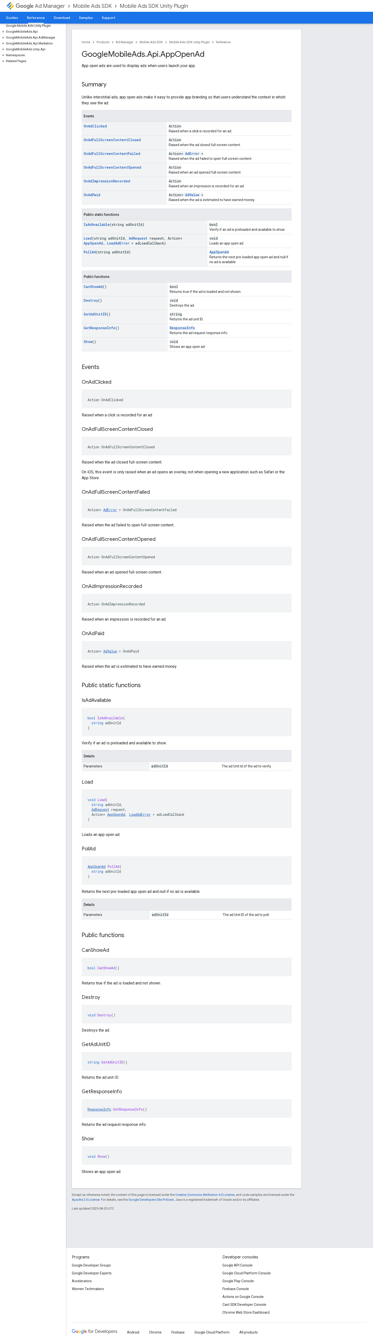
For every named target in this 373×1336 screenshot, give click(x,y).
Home (86, 42)
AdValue (192, 194)
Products (103, 42)
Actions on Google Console (243, 1297)
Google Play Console (238, 1281)
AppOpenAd (93, 243)
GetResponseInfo (99, 328)
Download (62, 17)
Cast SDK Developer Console (244, 1305)
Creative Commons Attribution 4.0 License (204, 1195)
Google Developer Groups (91, 1265)
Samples (86, 17)
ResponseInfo (182, 328)
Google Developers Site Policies (151, 1199)
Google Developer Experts (92, 1273)
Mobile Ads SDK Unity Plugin (154, 6)
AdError (192, 153)
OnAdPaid (92, 194)
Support (108, 17)
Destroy (91, 300)
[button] (32, 32)
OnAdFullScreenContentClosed (112, 139)
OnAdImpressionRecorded (107, 181)
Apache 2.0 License (86, 1199)
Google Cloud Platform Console (246, 1273)
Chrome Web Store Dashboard (246, 1312)
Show (88, 341)
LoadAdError (118, 243)
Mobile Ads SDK (92, 6)
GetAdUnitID (95, 314)
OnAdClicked (95, 126)
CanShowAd (93, 286)
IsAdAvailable (97, 224)
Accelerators (82, 1281)
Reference (223, 42)
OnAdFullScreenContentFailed (112, 153)
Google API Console (237, 1265)
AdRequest (138, 238)
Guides (12, 17)
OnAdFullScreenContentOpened (112, 167)
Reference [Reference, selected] (36, 17)
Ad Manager (40, 6)
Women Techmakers (88, 1289)
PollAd (90, 252)
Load (88, 238)
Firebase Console (235, 1289)
